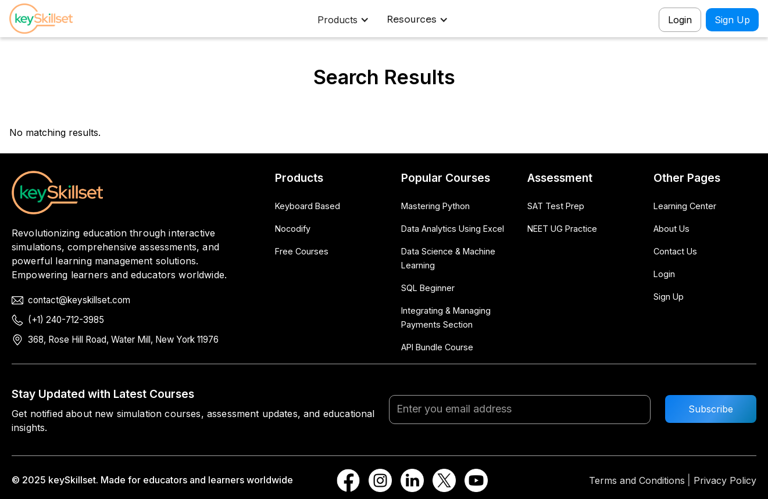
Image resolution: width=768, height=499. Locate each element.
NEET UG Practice (562, 229)
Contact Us (675, 251)
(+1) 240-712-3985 (66, 319)
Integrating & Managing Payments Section (446, 317)
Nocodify (292, 229)
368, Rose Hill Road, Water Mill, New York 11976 (123, 339)
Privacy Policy (725, 480)
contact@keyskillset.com (79, 300)
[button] (344, 19)
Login (680, 20)
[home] (50, 19)
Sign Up (732, 20)
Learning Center (684, 206)
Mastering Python (435, 206)
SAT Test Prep (555, 206)
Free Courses (301, 251)
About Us (671, 229)
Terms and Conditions (637, 480)
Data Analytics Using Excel (452, 229)
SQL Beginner (428, 288)
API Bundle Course (437, 347)
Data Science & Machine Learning (448, 258)
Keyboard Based (307, 206)
